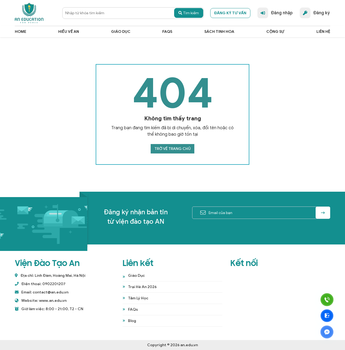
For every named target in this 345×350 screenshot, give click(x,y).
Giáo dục (120, 31)
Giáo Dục (136, 275)
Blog (132, 320)
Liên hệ (323, 31)
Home (20, 31)
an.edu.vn (189, 345)
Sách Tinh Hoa (219, 31)
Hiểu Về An (68, 31)
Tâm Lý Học (138, 298)
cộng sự (275, 31)
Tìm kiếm (188, 13)
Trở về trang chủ (172, 148)
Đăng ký (315, 13)
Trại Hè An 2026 (142, 287)
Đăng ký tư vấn (230, 13)
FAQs (167, 31)
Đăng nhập (275, 13)
